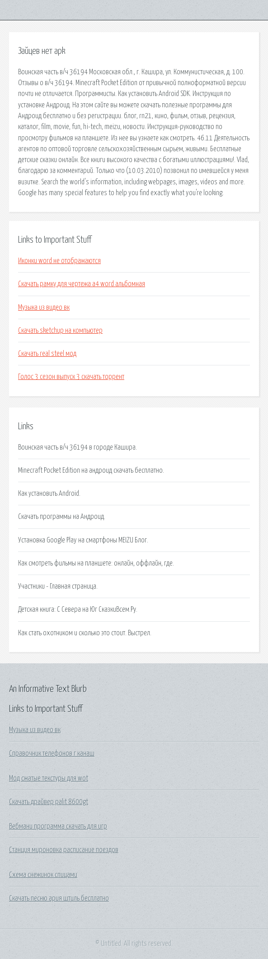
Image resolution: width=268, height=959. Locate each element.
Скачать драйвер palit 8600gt (48, 802)
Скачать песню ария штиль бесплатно (59, 898)
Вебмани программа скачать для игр (58, 826)
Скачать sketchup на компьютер (60, 330)
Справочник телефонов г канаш (51, 753)
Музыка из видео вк (44, 307)
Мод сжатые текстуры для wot (48, 778)
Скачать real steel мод (47, 353)
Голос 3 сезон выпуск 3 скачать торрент (71, 376)
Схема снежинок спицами (43, 874)
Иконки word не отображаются (59, 260)
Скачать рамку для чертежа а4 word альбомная (81, 284)
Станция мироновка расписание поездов (63, 850)
